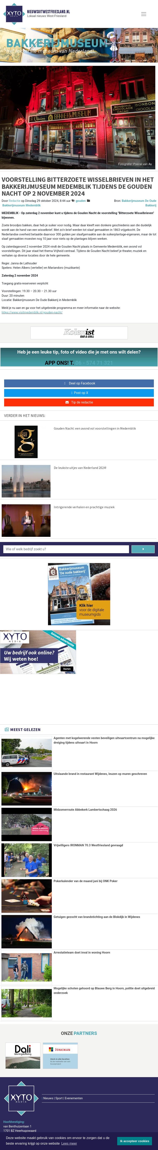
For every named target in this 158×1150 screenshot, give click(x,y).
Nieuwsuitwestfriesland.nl (48, 12)
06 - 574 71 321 (94, 363)
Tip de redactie (79, 402)
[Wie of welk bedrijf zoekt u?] (66, 549)
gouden (81, 201)
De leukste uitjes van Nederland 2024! (80, 468)
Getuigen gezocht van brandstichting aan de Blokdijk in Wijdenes (97, 917)
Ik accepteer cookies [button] (134, 1141)
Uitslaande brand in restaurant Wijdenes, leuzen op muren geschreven (100, 774)
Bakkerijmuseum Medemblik (21, 205)
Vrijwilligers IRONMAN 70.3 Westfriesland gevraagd (88, 845)
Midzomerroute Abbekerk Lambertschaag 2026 (85, 810)
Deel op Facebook (79, 383)
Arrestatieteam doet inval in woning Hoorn (82, 952)
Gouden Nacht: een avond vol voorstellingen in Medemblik (95, 428)
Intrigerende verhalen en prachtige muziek (84, 507)
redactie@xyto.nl (20, 1115)
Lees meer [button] (69, 1143)
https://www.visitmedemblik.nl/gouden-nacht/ (32, 312)
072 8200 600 (18, 1110)
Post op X (79, 393)
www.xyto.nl (17, 1121)
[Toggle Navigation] (144, 14)
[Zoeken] (143, 549)
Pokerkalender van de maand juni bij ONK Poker (85, 881)
